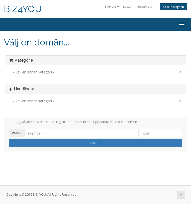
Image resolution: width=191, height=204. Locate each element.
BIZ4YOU (23, 9)
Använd (95, 142)
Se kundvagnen (173, 7)
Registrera (145, 6)
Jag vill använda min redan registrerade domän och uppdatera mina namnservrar (73, 122)
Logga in (128, 6)
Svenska (112, 6)
